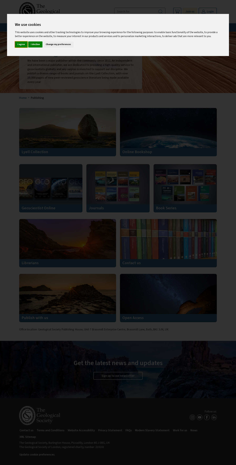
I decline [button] (35, 44)
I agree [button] (21, 44)
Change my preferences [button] (58, 44)
